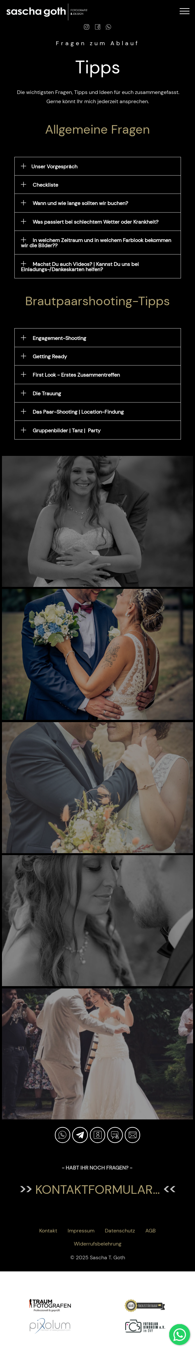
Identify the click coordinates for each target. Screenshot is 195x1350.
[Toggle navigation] (185, 11)
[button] (98, 166)
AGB (150, 1230)
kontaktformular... (97, 1190)
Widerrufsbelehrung (98, 1243)
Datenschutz (120, 1230)
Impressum (81, 1230)
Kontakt (48, 1230)
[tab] (97, 166)
